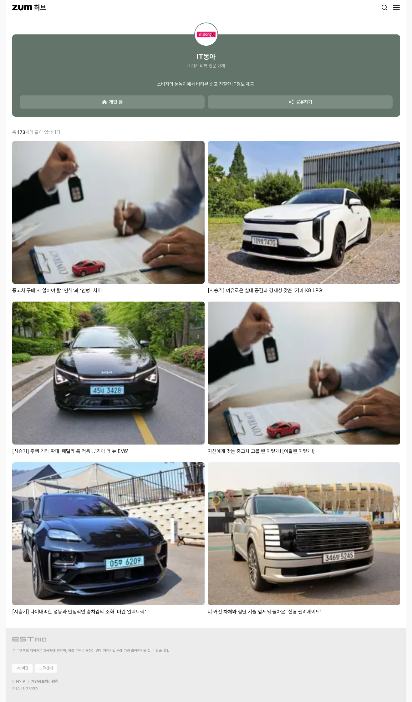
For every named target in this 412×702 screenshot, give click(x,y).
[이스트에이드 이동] (29, 640)
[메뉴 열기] (396, 7)
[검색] (384, 7)
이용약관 (19, 681)
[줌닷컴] (22, 7)
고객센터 (46, 668)
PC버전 (22, 668)
